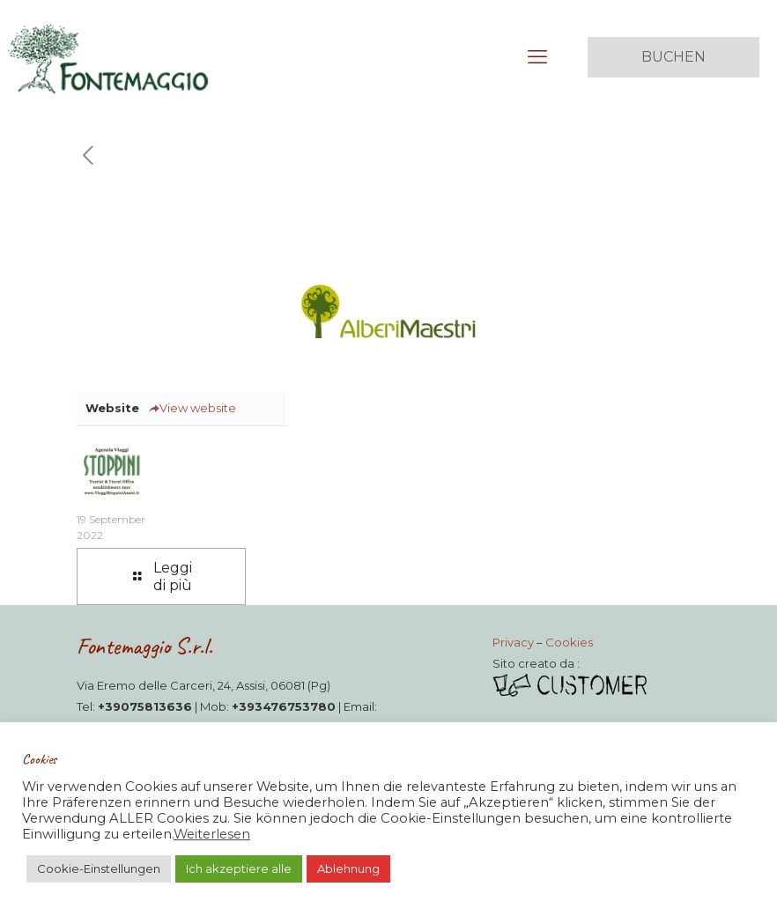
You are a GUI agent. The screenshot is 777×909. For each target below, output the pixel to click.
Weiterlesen (212, 834)
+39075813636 (145, 706)
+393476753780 (284, 706)
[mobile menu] (537, 57)
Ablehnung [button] (348, 868)
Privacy (513, 642)
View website (192, 408)
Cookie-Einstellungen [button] (98, 868)
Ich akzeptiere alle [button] (239, 868)
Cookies (569, 642)
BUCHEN (673, 56)
